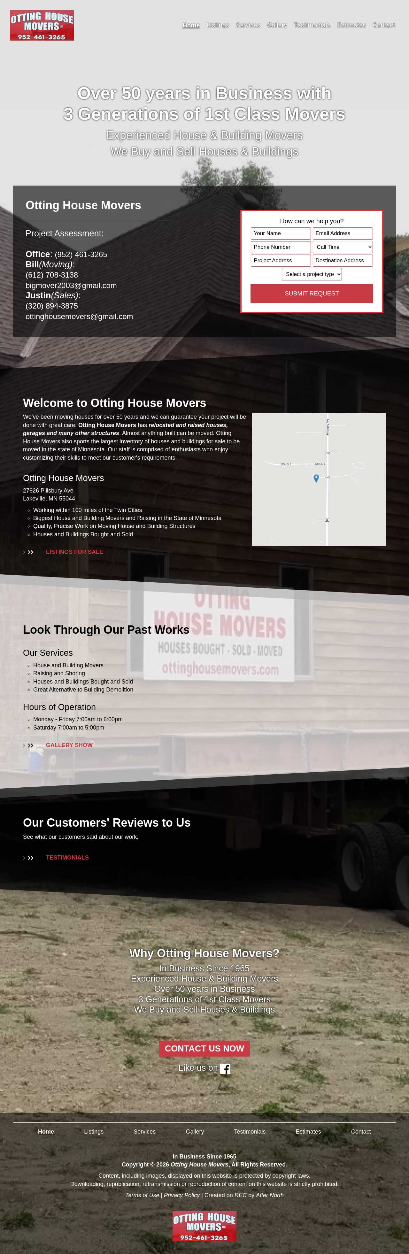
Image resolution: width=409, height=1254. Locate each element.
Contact (384, 25)
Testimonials (312, 25)
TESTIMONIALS (56, 857)
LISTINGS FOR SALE (63, 552)
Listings (218, 25)
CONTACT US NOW (204, 1048)
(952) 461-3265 (84, 254)
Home (191, 25)
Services (248, 25)
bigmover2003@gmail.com (77, 285)
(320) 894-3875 (55, 305)
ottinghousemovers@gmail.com (86, 316)
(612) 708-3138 (55, 274)
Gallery (277, 25)
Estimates (351, 25)
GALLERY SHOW (58, 745)
